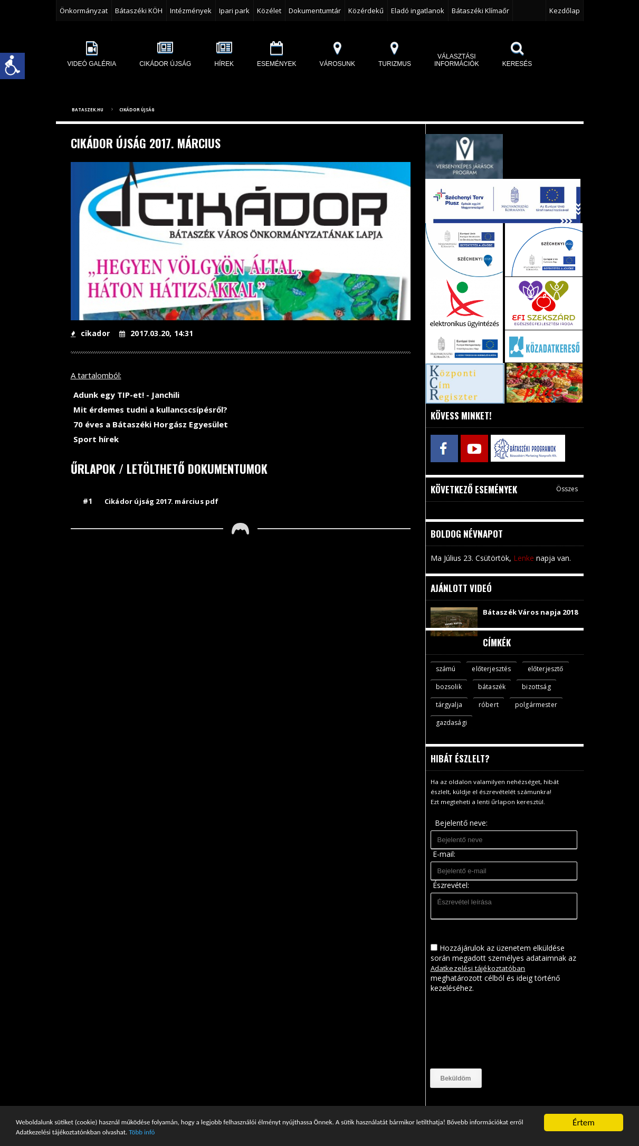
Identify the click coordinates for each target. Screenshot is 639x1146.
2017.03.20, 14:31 (155, 333)
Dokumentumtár (315, 10)
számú (446, 676)
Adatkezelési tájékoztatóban (479, 977)
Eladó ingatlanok (417, 10)
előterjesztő (455, 695)
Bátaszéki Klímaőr (480, 10)
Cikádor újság (137, 109)
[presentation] (474, 1040)
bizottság (450, 713)
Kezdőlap (564, 10)
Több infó (321, 1131)
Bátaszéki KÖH (139, 10)
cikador (90, 333)
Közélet (269, 10)
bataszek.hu (87, 109)
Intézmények (191, 10)
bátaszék (549, 695)
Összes (567, 486)
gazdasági (512, 732)
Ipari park (234, 10)
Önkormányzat (84, 10)
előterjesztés (495, 676)
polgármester (457, 732)
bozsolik (504, 695)
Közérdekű (366, 10)
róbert (536, 713)
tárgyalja (496, 713)
